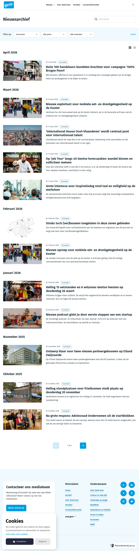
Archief (68, 495)
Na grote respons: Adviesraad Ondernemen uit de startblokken (90, 416)
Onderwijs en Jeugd (98, 500)
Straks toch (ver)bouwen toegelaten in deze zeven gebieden (88, 223)
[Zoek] (96, 19)
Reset (133, 34)
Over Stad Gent (64, 5)
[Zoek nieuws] (114, 19)
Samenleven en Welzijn (100, 510)
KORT (92, 524)
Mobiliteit (94, 505)
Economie (63, 62)
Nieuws (49, 5)
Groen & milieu (97, 515)
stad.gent (69, 516)
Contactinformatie (91, 5)
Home (67, 490)
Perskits (76, 5)
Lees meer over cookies (17, 534)
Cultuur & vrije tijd (98, 495)
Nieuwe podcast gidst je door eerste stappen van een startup (89, 314)
